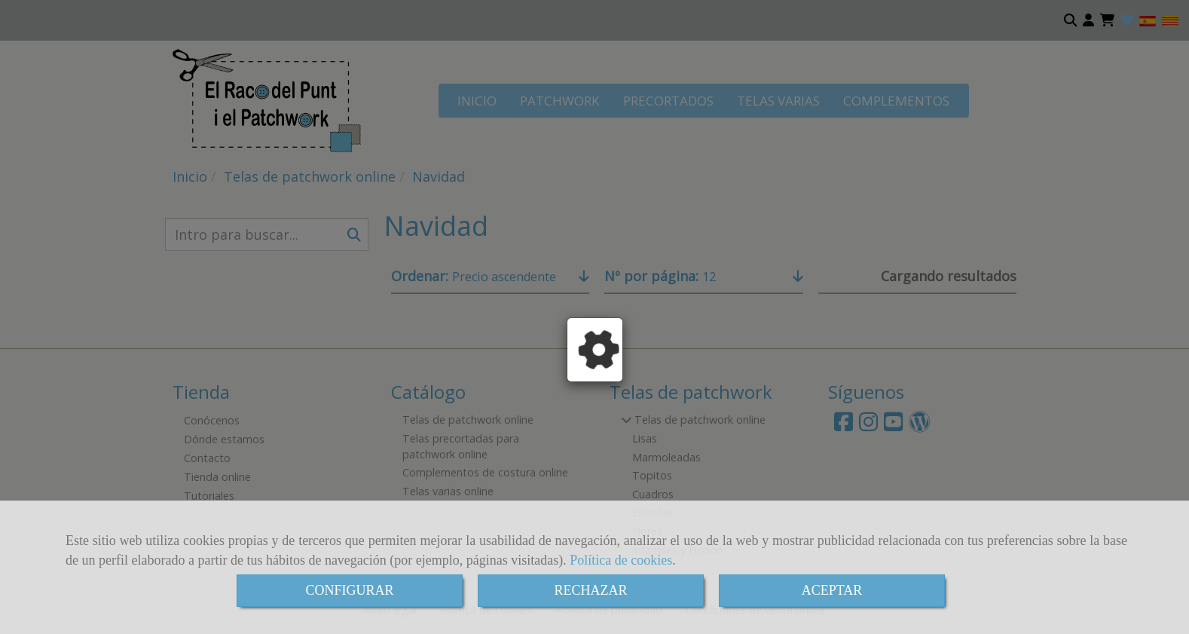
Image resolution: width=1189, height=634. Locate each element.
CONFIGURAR (349, 590)
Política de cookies (621, 560)
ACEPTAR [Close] (832, 590)
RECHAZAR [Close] (590, 590)
